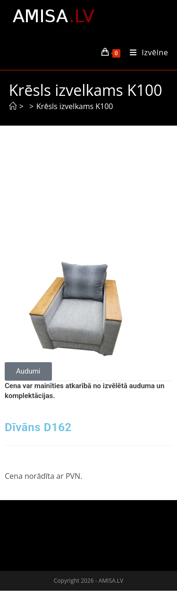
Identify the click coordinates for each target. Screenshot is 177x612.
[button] (28, 371)
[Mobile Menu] (145, 52)
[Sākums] (13, 106)
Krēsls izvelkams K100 (74, 106)
